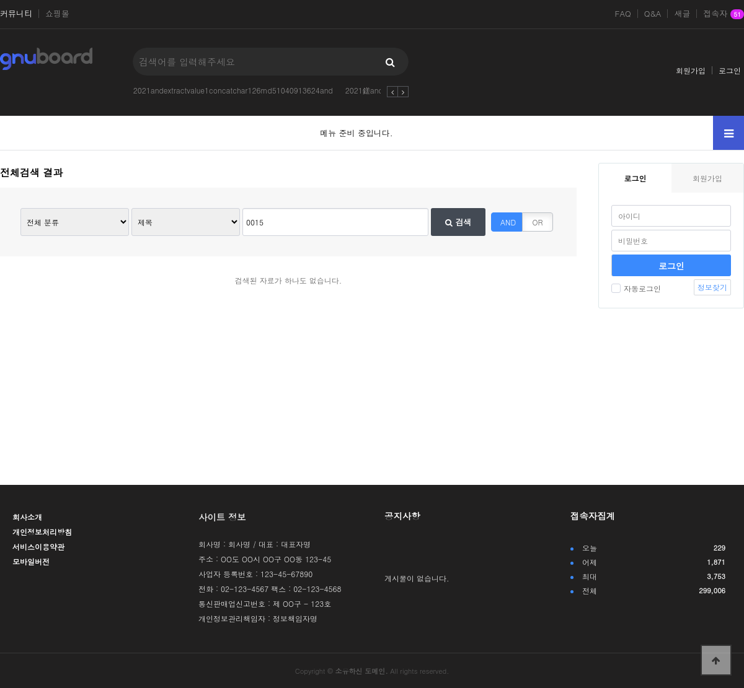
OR (538, 222)
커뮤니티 (16, 13)
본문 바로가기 (0, 0)
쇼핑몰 (57, 13)
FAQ (623, 13)
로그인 (730, 70)
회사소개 (27, 517)
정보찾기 (712, 287)
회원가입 (691, 70)
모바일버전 (31, 561)
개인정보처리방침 (42, 531)
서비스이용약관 (38, 546)
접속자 (723, 14)
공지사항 (402, 516)
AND (508, 222)
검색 (458, 222)
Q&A (653, 13)
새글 (682, 13)
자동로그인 (636, 288)
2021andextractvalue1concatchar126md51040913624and (233, 90)
